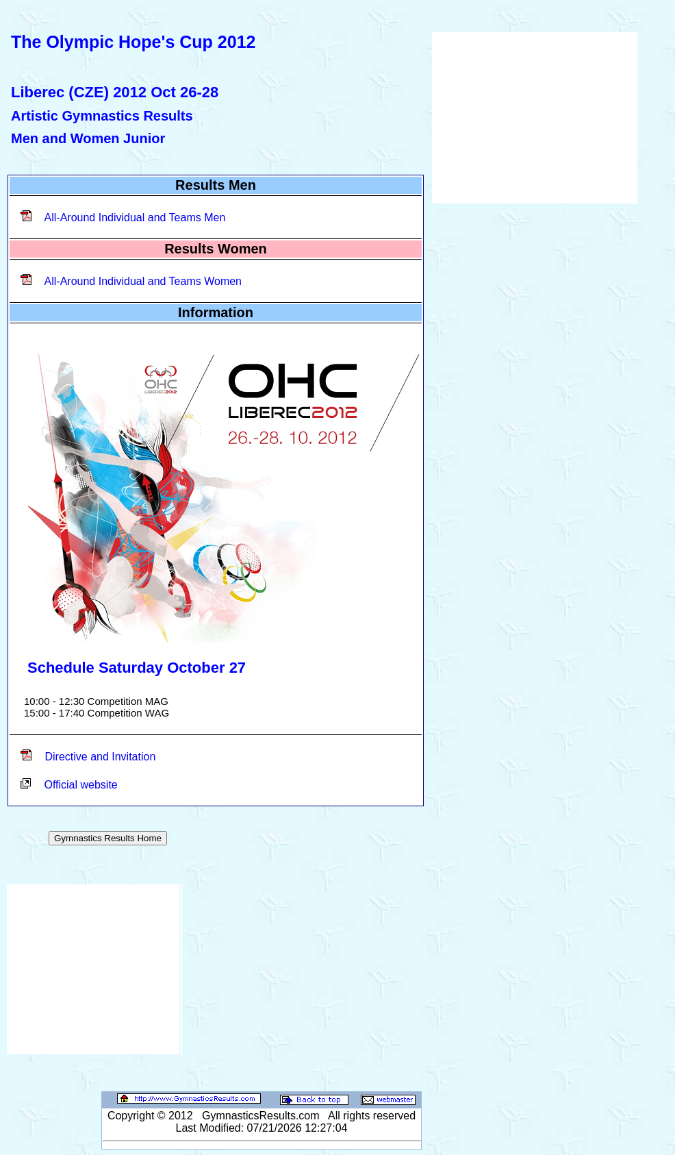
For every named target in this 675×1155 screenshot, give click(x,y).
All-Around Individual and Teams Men (135, 217)
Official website (80, 785)
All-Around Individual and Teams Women (143, 281)
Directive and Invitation (99, 756)
